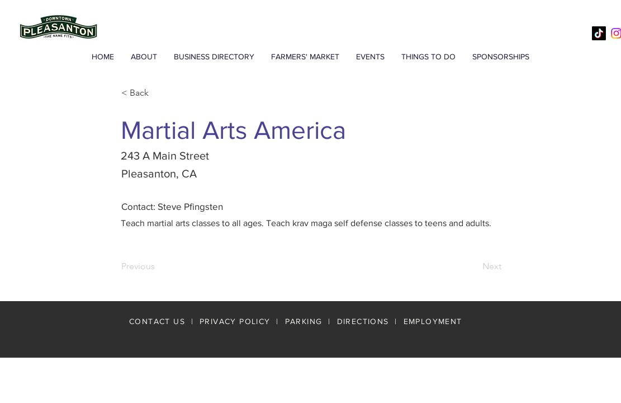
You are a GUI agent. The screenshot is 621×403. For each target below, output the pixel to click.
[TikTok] (599, 33)
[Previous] (158, 266)
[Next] (473, 266)
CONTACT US (157, 321)
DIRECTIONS (364, 321)
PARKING (304, 321)
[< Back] (158, 93)
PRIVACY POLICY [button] (235, 321)
